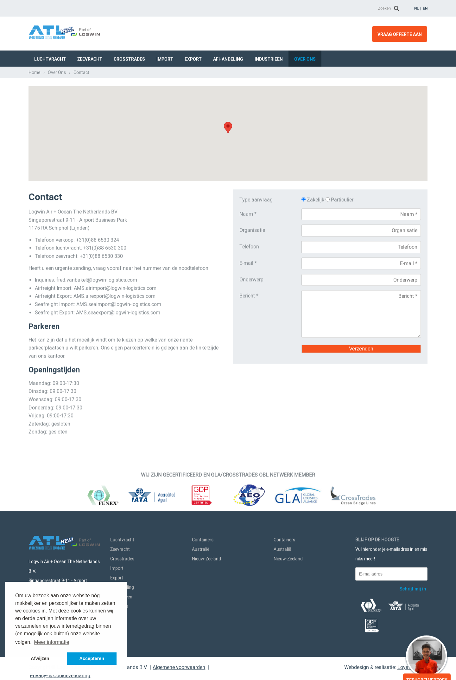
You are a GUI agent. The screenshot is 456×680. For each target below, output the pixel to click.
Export (193, 57)
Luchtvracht (50, 57)
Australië (200, 548)
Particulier (339, 199)
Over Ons (305, 57)
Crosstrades (129, 57)
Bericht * (248, 295)
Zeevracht (89, 57)
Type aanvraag (256, 199)
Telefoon (249, 246)
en (425, 7)
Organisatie (252, 229)
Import (164, 57)
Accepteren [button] (91, 658)
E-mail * (248, 262)
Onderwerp (251, 278)
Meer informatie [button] (51, 642)
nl (416, 7)
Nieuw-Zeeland (206, 557)
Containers (202, 538)
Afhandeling (228, 57)
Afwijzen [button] (40, 658)
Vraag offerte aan (399, 33)
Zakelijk (313, 199)
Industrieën (269, 57)
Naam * (247, 213)
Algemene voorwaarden (179, 666)
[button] (228, 127)
